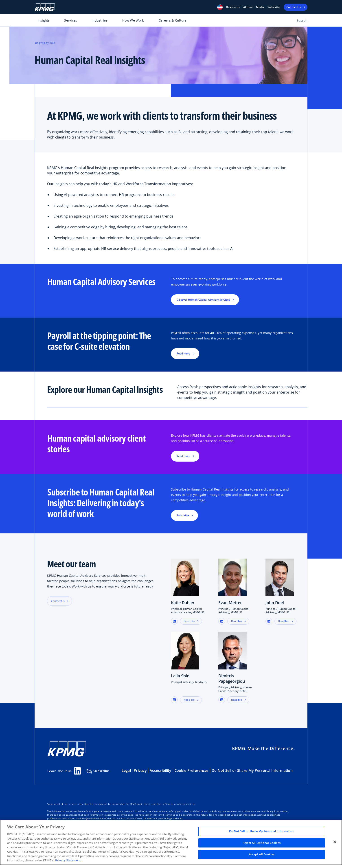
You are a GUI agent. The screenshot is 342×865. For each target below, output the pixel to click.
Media (260, 7)
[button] (220, 7)
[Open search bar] (299, 21)
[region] (171, 842)
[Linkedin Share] (77, 771)
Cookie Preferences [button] (191, 770)
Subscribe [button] (182, 515)
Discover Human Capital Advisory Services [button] (203, 300)
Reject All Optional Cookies (262, 843)
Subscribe (273, 7)
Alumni (247, 7)
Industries (99, 20)
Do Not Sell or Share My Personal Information (252, 770)
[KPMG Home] (45, 7)
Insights (43, 20)
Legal (126, 770)
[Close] (335, 842)
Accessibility (160, 770)
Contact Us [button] (58, 601)
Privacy (140, 770)
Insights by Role (45, 43)
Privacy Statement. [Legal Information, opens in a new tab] (68, 860)
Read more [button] (183, 353)
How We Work (133, 20)
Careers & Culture (173, 20)
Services (70, 20)
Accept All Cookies (261, 854)
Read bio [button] (189, 621)
